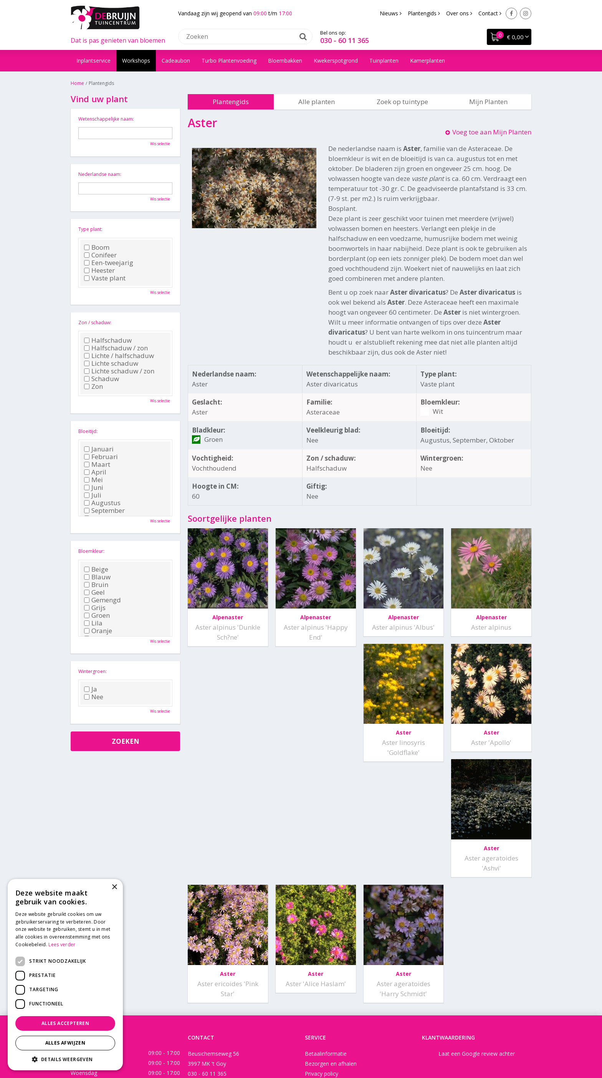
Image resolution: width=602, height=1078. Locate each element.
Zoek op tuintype (402, 101)
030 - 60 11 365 (344, 40)
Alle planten (316, 101)
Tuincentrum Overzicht (381, 1049)
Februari (101, 456)
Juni (93, 487)
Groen (97, 615)
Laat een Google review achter (476, 948)
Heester (99, 270)
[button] (65, 1059)
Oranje (98, 631)
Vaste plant (105, 278)
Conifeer (100, 255)
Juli (92, 495)
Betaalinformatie (326, 948)
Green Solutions (297, 1049)
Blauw (97, 577)
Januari (99, 449)
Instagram (525, 13)
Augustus (102, 503)
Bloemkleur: (91, 551)
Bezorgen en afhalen (331, 958)
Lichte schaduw (111, 363)
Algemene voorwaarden (334, 978)
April (95, 472)
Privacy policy (321, 968)
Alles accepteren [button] (65, 1023)
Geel (94, 592)
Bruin (96, 584)
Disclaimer (335, 1049)
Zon (93, 386)
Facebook (511, 13)
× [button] (114, 887)
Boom (96, 247)
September (104, 510)
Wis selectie (160, 143)
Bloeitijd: (88, 431)
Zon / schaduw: (94, 322)
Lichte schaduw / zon (119, 371)
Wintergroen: (92, 671)
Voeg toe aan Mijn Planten (491, 132)
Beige (96, 569)
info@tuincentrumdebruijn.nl (223, 978)
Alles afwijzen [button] (65, 1043)
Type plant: (90, 229)
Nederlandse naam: (99, 174)
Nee (93, 697)
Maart (97, 464)
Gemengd (102, 600)
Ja (90, 689)
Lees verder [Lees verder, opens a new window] (61, 944)
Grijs (95, 607)
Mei (93, 480)
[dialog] (65, 974)
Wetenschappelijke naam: (106, 119)
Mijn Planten (488, 101)
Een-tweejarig (108, 262)
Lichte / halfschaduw (119, 355)
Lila (93, 623)
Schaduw (101, 378)
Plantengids (231, 101)
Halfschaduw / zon (116, 348)
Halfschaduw (108, 340)
